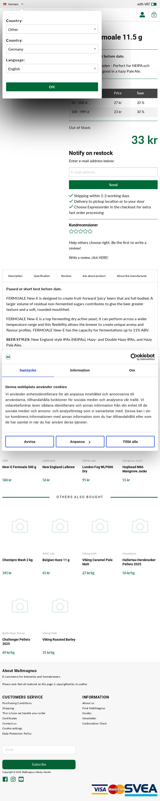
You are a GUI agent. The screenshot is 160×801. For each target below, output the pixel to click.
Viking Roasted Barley (58, 639)
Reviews (66, 276)
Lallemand (48, 460)
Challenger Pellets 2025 (16, 642)
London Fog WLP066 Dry (97, 469)
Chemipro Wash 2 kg (17, 560)
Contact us (9, 723)
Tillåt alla (130, 442)
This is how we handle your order (24, 713)
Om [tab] (132, 370)
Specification (42, 276)
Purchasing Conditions (17, 703)
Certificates (9, 718)
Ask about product (94, 276)
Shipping (8, 708)
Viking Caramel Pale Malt (97, 562)
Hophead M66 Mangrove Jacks (134, 469)
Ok (52, 87)
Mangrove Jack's (132, 460)
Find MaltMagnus (93, 708)
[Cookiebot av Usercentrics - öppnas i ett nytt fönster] (134, 356)
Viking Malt (89, 553)
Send (113, 184)
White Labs (89, 460)
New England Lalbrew (58, 467)
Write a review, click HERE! (88, 258)
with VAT (146, 5)
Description (15, 276)
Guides (86, 713)
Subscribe (39, 764)
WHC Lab (48, 553)
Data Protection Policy (17, 733)
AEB (5, 460)
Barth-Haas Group (13, 633)
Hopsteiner (129, 553)
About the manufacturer (132, 276)
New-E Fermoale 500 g (19, 467)
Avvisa (29, 442)
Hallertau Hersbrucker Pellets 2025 (139, 562)
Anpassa (80, 442)
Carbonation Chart (94, 723)
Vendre (47, 772)
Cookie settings (12, 728)
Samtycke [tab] (28, 370)
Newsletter (89, 718)
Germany (13, 4)
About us (88, 703)
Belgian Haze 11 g (55, 560)
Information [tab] (80, 370)
